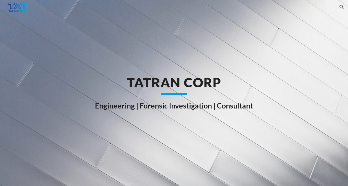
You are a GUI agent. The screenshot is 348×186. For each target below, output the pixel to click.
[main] (174, 93)
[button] (342, 7)
